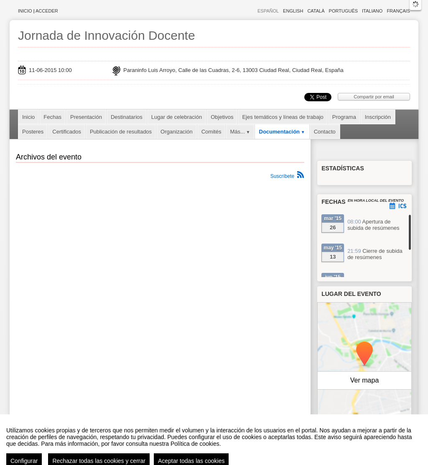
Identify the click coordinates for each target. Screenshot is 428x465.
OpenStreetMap (375, 424)
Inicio (25, 10)
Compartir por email (374, 96)
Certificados (66, 131)
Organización (176, 131)
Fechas (52, 117)
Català (315, 10)
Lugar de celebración (176, 117)
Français (398, 10)
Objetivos (222, 117)
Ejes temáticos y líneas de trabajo (282, 117)
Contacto (325, 131)
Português (343, 10)
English (293, 10)
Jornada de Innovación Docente (106, 35)
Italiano (372, 10)
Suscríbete (282, 176)
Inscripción (378, 117)
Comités (211, 131)
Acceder (47, 10)
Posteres (32, 131)
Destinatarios (127, 117)
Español (268, 10)
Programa (344, 117)
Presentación (86, 117)
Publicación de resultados (121, 131)
